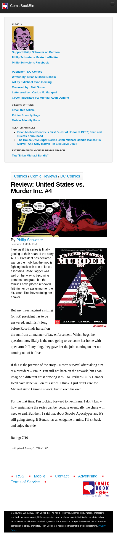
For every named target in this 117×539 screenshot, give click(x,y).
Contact (62, 476)
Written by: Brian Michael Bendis (34, 76)
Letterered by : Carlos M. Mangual (34, 92)
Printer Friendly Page (26, 115)
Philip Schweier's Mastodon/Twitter (35, 57)
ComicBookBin (18, 6)
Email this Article (23, 110)
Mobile (39, 476)
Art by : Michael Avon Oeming (32, 82)
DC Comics (70, 176)
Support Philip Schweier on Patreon (36, 52)
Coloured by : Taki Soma (28, 87)
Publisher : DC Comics (27, 71)
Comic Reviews (43, 176)
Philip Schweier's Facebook (30, 62)
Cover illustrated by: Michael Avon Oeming (40, 97)
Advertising (87, 476)
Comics (20, 176)
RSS (20, 476)
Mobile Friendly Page (26, 120)
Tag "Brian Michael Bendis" (30, 155)
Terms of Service (25, 482)
